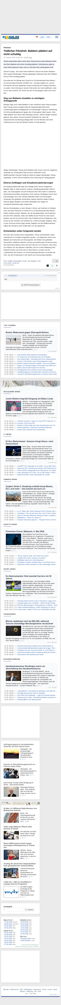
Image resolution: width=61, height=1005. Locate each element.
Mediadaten (28, 989)
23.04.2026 (24, 928)
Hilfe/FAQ (30, 991)
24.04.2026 (24, 926)
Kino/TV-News (10, 524)
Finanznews (10, 614)
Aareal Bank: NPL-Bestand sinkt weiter (30, 654)
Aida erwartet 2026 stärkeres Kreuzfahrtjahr (32, 355)
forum (57, 288)
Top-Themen (10, 325)
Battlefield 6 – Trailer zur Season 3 (29, 518)
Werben (22, 991)
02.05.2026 (8, 934)
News (55, 989)
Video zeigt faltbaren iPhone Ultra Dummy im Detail (18, 828)
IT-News (7, 434)
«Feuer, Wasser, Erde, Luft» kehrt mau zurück (32, 556)
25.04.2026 (24, 924)
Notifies (36, 946)
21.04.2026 (24, 932)
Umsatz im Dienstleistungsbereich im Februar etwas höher (37, 374)
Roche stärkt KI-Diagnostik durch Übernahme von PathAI (36, 470)
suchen (29, 910)
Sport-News (10, 569)
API (35, 991)
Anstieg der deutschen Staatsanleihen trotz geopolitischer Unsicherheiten (20, 865)
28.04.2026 (8, 942)
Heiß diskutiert (26, 940)
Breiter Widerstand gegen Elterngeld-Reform (27, 332)
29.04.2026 (8, 940)
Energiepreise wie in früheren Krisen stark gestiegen (35, 370)
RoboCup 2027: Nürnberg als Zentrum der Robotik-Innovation (38, 468)
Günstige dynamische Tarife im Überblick (31, 693)
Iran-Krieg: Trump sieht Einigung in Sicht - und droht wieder (18, 784)
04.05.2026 (8, 928)
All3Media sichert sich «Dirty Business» (30, 560)
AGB (21, 989)
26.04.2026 (24, 922)
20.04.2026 (24, 934)
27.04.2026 (8, 944)
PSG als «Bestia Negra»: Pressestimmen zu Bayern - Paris (37, 605)
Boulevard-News (12, 392)
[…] (33, 349)
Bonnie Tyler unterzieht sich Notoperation (31, 430)
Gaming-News (10, 479)
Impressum (37, 989)
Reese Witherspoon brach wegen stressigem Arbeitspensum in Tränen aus (19, 845)
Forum (50, 989)
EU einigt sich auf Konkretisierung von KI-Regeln (33, 357)
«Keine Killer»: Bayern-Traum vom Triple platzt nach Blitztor (37, 609)
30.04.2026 (8, 938)
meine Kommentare (22, 946)
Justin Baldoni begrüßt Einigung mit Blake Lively (29, 399)
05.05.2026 (8, 926)
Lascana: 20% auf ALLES (26, 423)
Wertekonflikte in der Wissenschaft (29, 699)
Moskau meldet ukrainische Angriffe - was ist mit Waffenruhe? (38, 363)
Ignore (31, 946)
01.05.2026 (8, 936)
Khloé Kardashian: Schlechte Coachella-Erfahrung (34, 427)
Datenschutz (14, 989)
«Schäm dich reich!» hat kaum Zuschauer (31, 558)
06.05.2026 (8, 924)
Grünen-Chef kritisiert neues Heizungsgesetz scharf (34, 361)
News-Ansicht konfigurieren (30, 944)
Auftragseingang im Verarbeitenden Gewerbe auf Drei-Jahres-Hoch (19, 745)
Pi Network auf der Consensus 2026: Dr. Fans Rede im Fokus (38, 650)
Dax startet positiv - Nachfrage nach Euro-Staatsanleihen (36, 359)
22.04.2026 (24, 930)
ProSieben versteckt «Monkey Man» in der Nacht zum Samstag (38, 562)
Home (44, 989)
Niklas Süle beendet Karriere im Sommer (31, 368)
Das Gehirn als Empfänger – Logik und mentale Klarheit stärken (39, 695)
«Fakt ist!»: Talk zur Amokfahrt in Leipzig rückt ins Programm (17, 883)
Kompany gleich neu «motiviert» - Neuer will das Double (36, 603)
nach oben (53, 994)
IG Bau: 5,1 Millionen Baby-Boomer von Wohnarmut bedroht (20, 809)
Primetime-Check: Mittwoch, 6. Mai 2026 (25, 531)
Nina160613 (12, 275)
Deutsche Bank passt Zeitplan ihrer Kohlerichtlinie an (35, 646)
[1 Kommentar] (9, 265)
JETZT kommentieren (30, 285)
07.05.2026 (8, 922)
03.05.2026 (8, 932)
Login (42, 37)
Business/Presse (12, 659)
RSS (39, 991)
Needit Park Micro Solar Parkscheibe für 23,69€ (33, 475)
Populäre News (26, 938)
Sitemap (6, 989)
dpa (30, 57)
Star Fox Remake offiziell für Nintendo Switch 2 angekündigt (37, 515)
